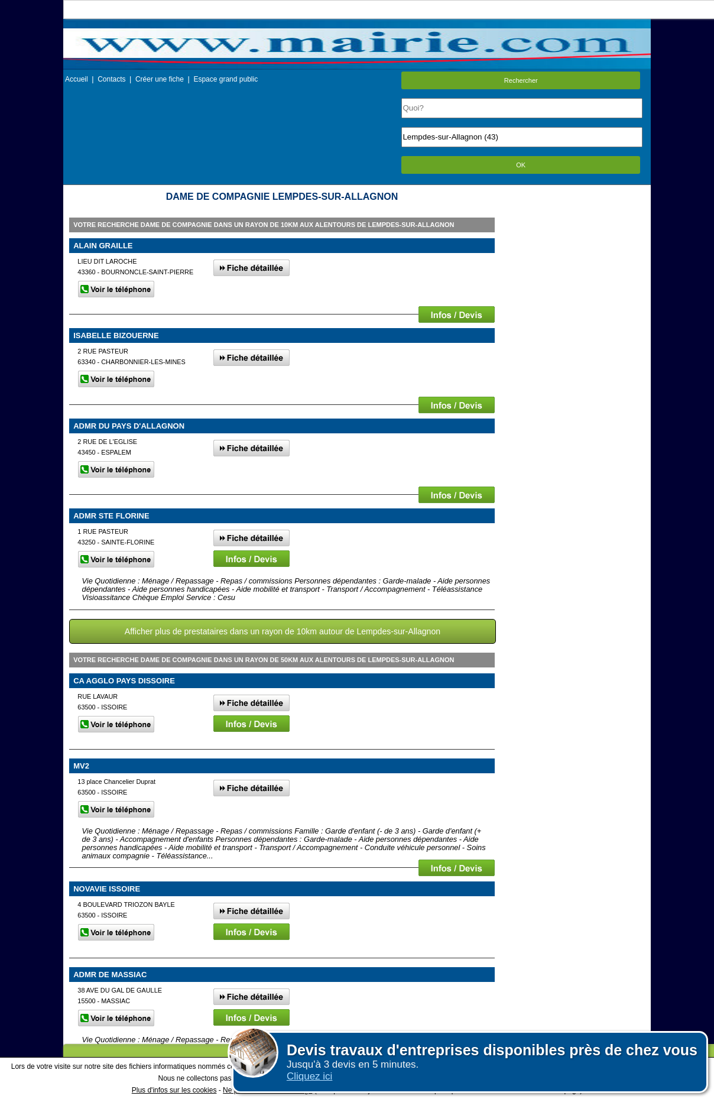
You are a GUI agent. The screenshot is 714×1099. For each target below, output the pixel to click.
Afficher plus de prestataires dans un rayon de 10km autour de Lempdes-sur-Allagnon (282, 631)
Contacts (111, 79)
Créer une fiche (159, 79)
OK (520, 164)
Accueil (76, 79)
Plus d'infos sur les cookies (174, 1090)
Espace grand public (225, 79)
